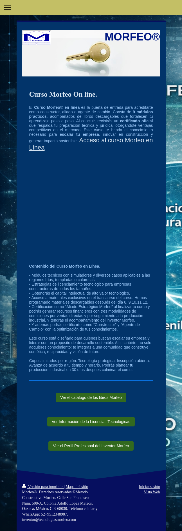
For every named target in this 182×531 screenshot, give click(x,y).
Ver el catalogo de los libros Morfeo (91, 397)
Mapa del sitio (77, 487)
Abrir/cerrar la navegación (91, 7)
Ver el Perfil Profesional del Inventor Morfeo (91, 446)
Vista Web (152, 492)
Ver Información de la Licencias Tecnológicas (91, 421)
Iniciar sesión (149, 487)
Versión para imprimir (43, 487)
